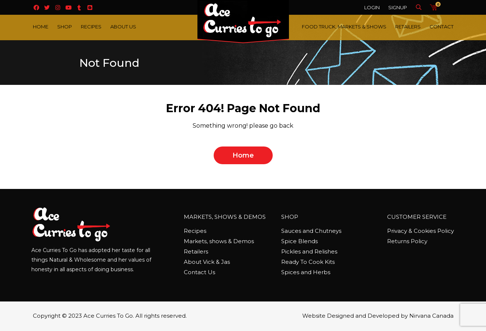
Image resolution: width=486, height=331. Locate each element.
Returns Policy (407, 241)
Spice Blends (299, 241)
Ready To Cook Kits (308, 261)
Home (40, 27)
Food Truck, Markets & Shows (344, 27)
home (243, 155)
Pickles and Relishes (309, 251)
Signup (397, 7)
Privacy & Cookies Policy (420, 230)
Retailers (408, 27)
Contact (442, 27)
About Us (123, 27)
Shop (64, 27)
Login (372, 7)
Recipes (91, 27)
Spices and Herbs (305, 272)
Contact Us (199, 272)
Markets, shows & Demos (219, 241)
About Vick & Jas (207, 261)
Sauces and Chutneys (311, 230)
